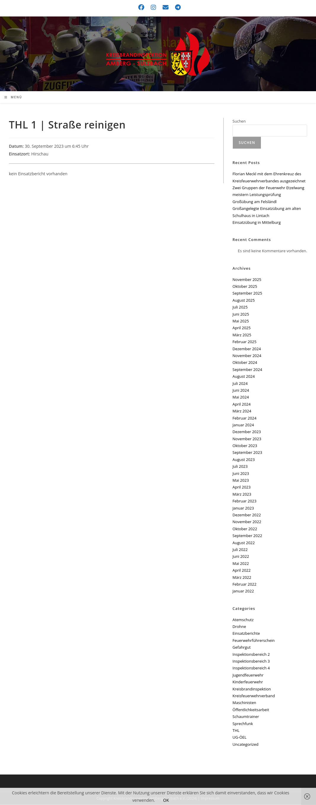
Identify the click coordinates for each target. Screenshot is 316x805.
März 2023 (241, 494)
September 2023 (247, 453)
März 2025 (241, 335)
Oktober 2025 (244, 286)
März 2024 (241, 411)
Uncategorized (245, 744)
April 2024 (241, 404)
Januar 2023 (243, 508)
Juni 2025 (240, 314)
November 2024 (246, 356)
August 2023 (243, 459)
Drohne (239, 626)
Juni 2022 (240, 556)
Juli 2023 (240, 466)
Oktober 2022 (244, 529)
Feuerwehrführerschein (253, 640)
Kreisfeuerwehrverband (253, 696)
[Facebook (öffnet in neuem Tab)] (141, 7)
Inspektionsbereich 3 (251, 661)
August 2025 (243, 300)
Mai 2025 (240, 321)
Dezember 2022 (246, 515)
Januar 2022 (243, 591)
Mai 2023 (240, 480)
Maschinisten (244, 703)
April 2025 (241, 328)
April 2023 (241, 487)
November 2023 (246, 439)
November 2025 (246, 279)
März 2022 (241, 577)
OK (166, 800)
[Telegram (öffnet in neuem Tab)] (176, 7)
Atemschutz (243, 620)
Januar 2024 (243, 425)
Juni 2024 (240, 390)
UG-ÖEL (239, 737)
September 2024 (247, 369)
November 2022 (246, 522)
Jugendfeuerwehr (248, 675)
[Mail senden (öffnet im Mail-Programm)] (166, 7)
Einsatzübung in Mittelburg (256, 222)
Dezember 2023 (246, 432)
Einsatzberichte (246, 633)
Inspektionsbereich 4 (251, 668)
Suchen (239, 121)
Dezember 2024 (246, 349)
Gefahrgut (241, 647)
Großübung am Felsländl (254, 202)
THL (236, 730)
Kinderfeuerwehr (247, 682)
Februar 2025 (244, 342)
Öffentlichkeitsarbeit (250, 710)
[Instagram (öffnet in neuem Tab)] (154, 7)
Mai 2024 (240, 397)
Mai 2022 (240, 563)
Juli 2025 (240, 307)
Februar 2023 (244, 501)
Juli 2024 (240, 383)
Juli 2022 (240, 549)
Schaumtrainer (245, 716)
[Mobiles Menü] (13, 97)
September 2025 (247, 293)
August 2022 (243, 543)
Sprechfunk (242, 724)
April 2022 (241, 570)
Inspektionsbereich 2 (251, 654)
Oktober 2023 (244, 446)
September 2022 (247, 536)
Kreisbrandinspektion (251, 689)
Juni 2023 (240, 473)
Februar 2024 (244, 418)
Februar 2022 (244, 584)
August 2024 (243, 376)
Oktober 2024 (244, 362)
